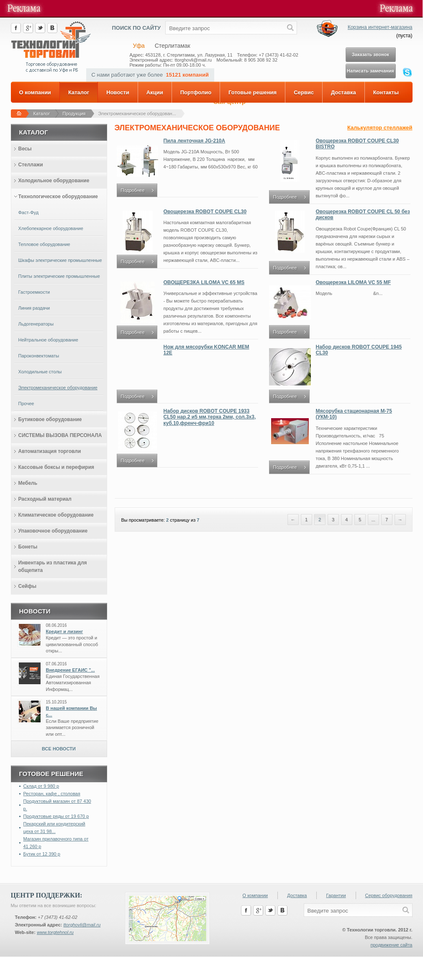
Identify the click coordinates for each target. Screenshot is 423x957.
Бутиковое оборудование (50, 419)
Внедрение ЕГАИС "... (70, 669)
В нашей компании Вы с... (71, 711)
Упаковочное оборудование (53, 531)
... (373, 519)
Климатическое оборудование (56, 515)
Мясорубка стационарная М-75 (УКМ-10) (354, 414)
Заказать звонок (370, 54)
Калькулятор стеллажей (380, 127)
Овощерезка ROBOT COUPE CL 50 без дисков (363, 214)
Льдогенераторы (36, 323)
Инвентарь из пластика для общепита (52, 566)
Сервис (304, 92)
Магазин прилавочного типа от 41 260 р (56, 842)
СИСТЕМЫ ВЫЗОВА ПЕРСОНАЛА (60, 435)
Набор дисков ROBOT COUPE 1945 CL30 (359, 350)
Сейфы (27, 586)
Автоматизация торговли (49, 451)
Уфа (139, 45)
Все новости (59, 748)
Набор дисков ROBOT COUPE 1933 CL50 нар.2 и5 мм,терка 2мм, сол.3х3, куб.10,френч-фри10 (210, 417)
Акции (154, 92)
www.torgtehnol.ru (55, 932)
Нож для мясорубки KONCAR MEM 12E (206, 350)
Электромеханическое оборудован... (137, 113)
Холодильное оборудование (54, 181)
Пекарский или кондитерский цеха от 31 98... (54, 827)
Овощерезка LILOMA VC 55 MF (353, 282)
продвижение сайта (391, 944)
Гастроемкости (34, 292)
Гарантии (336, 895)
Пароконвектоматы (38, 355)
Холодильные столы (40, 371)
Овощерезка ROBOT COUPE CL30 (205, 212)
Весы (25, 149)
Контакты (386, 92)
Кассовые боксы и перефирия (56, 467)
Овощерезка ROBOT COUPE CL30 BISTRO (357, 144)
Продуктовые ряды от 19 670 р (56, 816)
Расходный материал (45, 499)
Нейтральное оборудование (48, 339)
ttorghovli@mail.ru (81, 924)
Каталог (78, 92)
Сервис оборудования (389, 895)
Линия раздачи (34, 307)
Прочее (26, 403)
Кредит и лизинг (64, 631)
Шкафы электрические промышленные (60, 260)
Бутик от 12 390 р (41, 853)
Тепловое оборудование (44, 244)
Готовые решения (252, 92)
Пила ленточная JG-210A (195, 141)
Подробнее (133, 190)
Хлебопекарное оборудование (50, 228)
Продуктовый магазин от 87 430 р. (57, 805)
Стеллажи (30, 165)
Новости (117, 92)
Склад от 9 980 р (41, 786)
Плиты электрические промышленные (59, 276)
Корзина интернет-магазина (380, 27)
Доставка (343, 92)
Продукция (74, 113)
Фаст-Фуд (28, 212)
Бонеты (28, 547)
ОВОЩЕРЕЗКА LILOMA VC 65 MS (204, 282)
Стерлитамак (172, 45)
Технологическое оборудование (58, 196)
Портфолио (195, 92)
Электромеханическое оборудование (57, 387)
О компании (35, 92)
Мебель (28, 483)
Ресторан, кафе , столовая (51, 793)
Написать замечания (370, 70)
